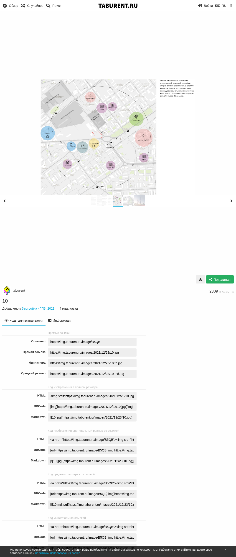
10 (5, 301)
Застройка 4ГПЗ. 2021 (38, 308)
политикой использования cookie (57, 553)
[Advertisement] (118, 45)
